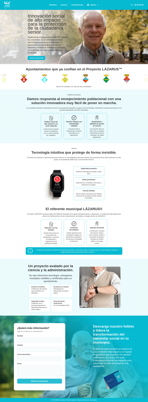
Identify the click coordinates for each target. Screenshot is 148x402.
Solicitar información (36, 58)
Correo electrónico (39, 357)
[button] (93, 4)
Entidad (39, 348)
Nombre (39, 338)
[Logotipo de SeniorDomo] (7, 5)
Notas (39, 369)
